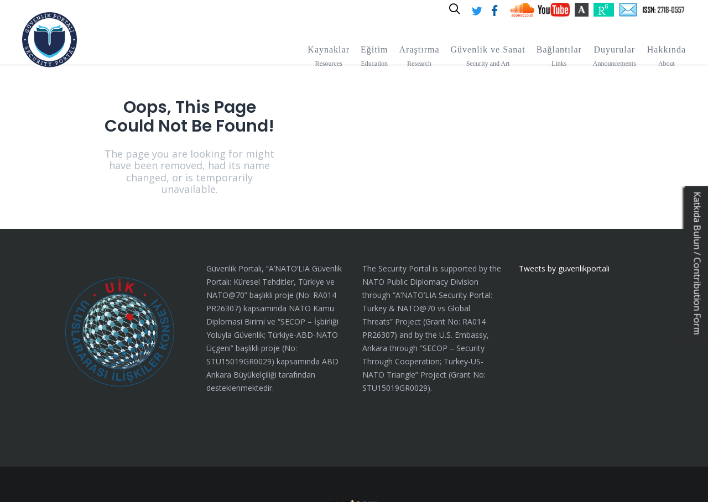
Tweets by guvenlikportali (564, 227)
